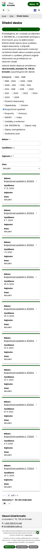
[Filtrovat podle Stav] (21, 168)
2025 (7, 97)
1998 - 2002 (10, 81)
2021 (7, 93)
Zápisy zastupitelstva (15, 129)
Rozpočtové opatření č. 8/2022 (21, 404)
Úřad (11, 16)
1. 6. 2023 (8, 252)
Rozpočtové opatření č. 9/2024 (21, 213)
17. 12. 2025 (9, 188)
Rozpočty (9, 113)
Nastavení (33, 547)
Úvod (4, 16)
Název (5, 139)
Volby (19, 117)
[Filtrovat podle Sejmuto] (21, 160)
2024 (35, 93)
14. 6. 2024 (9, 348)
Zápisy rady (30, 125)
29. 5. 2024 (9, 475)
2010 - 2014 (26, 85)
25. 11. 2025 (9, 316)
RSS (28, 29)
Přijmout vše (9, 547)
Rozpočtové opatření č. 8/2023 (21, 372)
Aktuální (8, 199)
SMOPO (8, 117)
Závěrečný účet (12, 133)
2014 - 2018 (10, 89)
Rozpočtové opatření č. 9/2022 (21, 277)
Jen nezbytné (22, 547)
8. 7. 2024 (8, 220)
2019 (22, 89)
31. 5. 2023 (8, 379)
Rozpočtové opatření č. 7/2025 (21, 436)
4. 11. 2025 (8, 443)
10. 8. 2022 (8, 411)
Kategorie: (7, 77)
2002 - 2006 (26, 81)
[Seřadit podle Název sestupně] (10, 139)
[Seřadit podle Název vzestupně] (10, 138)
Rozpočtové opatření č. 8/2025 (21, 309)
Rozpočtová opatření (15, 109)
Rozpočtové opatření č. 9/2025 (21, 181)
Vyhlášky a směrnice (14, 121)
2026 (16, 97)
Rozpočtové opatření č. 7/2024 (21, 468)
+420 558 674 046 (13, 523)
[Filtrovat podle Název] (21, 143)
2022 (16, 93)
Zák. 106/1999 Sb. (12, 125)
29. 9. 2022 (9, 284)
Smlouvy (23, 113)
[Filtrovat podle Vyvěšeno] (21, 152)
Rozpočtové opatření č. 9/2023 (21, 245)
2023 (25, 93)
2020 (31, 89)
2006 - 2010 (10, 85)
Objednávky (10, 105)
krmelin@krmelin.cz (13, 526)
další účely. (29, 535)
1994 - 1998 (20, 77)
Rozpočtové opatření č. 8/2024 (21, 340)
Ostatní (24, 105)
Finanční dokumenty (14, 101)
